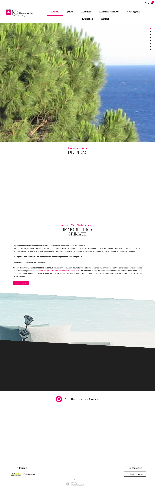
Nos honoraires (31, 471)
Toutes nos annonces (51, 471)
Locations (86, 12)
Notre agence (134, 12)
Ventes (69, 12)
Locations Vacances (109, 12)
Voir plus (21, 262)
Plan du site (12, 471)
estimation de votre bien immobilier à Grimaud (57, 250)
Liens (37, 471)
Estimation (87, 19)
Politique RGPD (61, 471)
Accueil (54, 12)
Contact (105, 19)
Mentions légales (21, 471)
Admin (42, 471)
